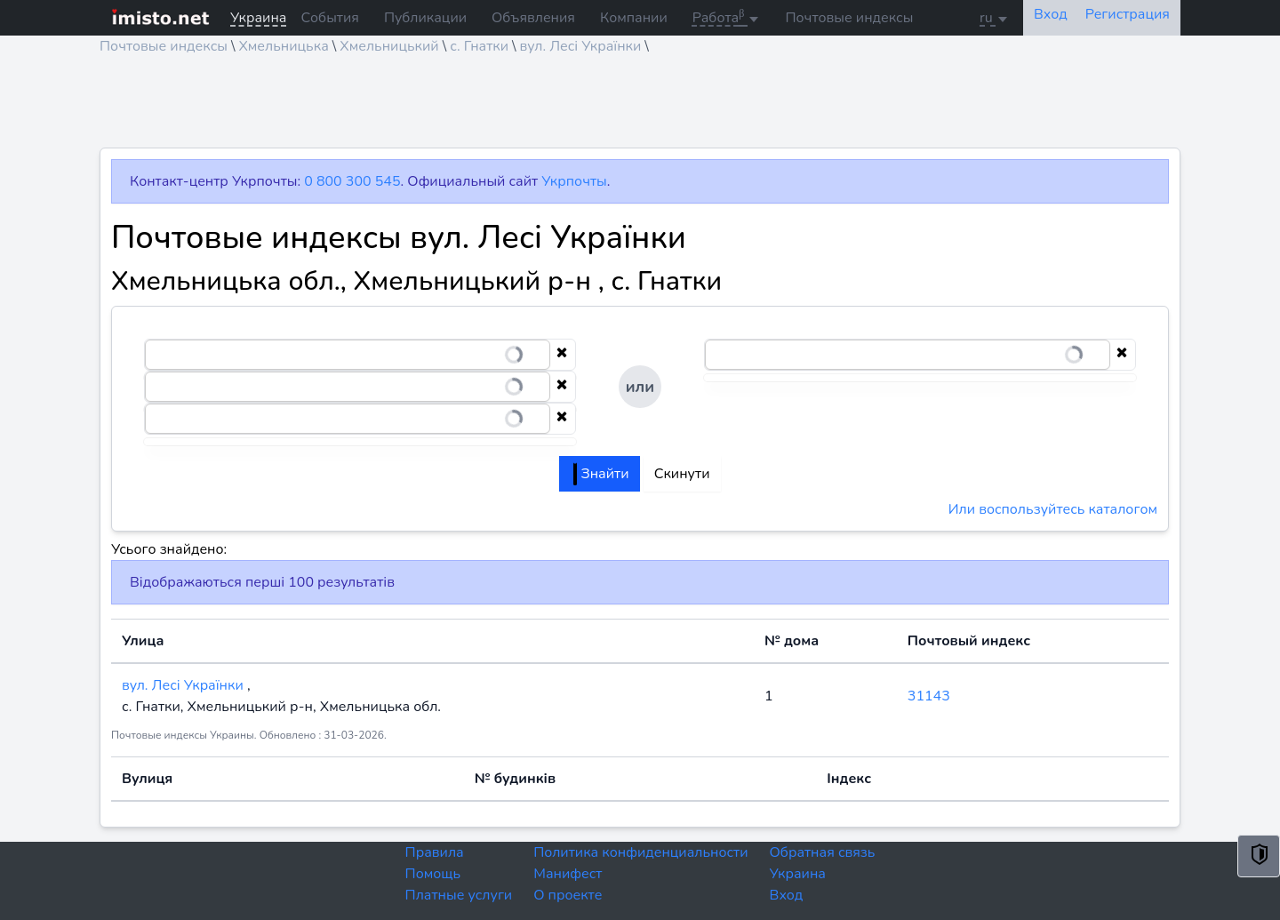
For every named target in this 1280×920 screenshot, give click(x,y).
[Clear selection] (561, 354)
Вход (787, 895)
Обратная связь (823, 852)
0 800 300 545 (352, 181)
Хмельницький (389, 46)
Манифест (567, 874)
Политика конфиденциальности (640, 852)
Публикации (425, 18)
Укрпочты (573, 181)
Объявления (533, 18)
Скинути (682, 474)
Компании (634, 18)
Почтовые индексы (849, 18)
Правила (434, 852)
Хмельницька (283, 46)
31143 (929, 696)
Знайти (600, 473)
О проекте (567, 895)
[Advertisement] (633, 108)
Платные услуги (459, 895)
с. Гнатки (479, 46)
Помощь (433, 874)
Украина (798, 874)
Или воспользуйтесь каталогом (1052, 509)
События (329, 18)
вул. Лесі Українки (581, 46)
